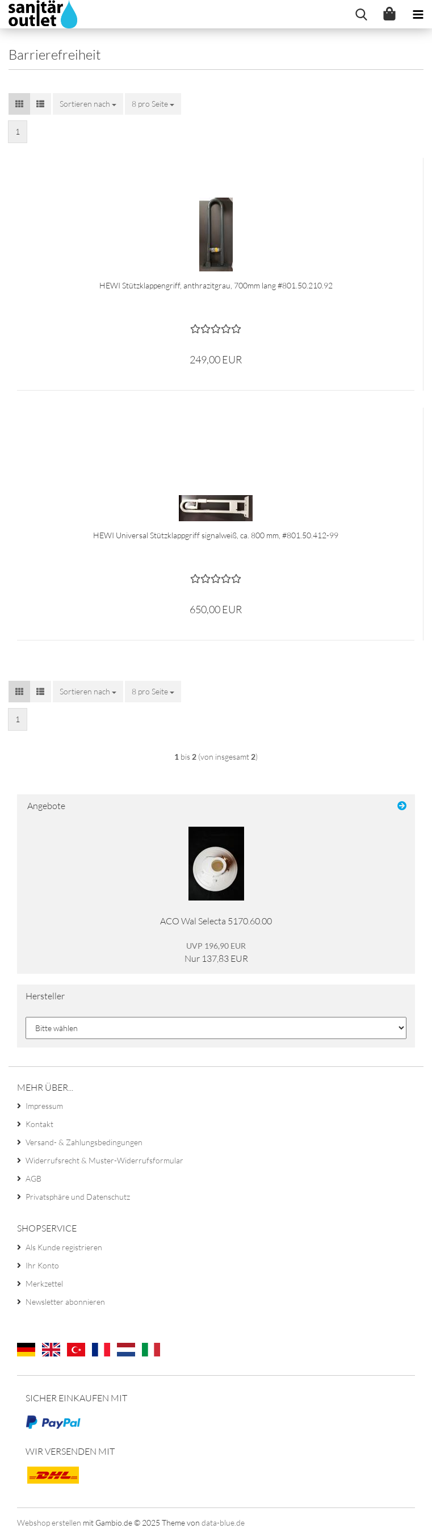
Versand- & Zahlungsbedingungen (84, 1142)
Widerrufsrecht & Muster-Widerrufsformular (104, 1160)
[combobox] (88, 104)
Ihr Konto (42, 1265)
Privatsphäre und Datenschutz (78, 1196)
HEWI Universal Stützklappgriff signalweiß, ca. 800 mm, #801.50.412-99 (215, 535)
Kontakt (39, 1124)
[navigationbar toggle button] (418, 14)
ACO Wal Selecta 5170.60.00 (216, 921)
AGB (33, 1178)
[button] (19, 104)
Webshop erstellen (49, 1522)
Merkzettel (44, 1283)
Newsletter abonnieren (65, 1301)
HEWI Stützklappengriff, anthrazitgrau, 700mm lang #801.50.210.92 (216, 285)
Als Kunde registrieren (64, 1247)
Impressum (44, 1106)
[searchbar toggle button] (361, 14)
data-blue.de (223, 1522)
